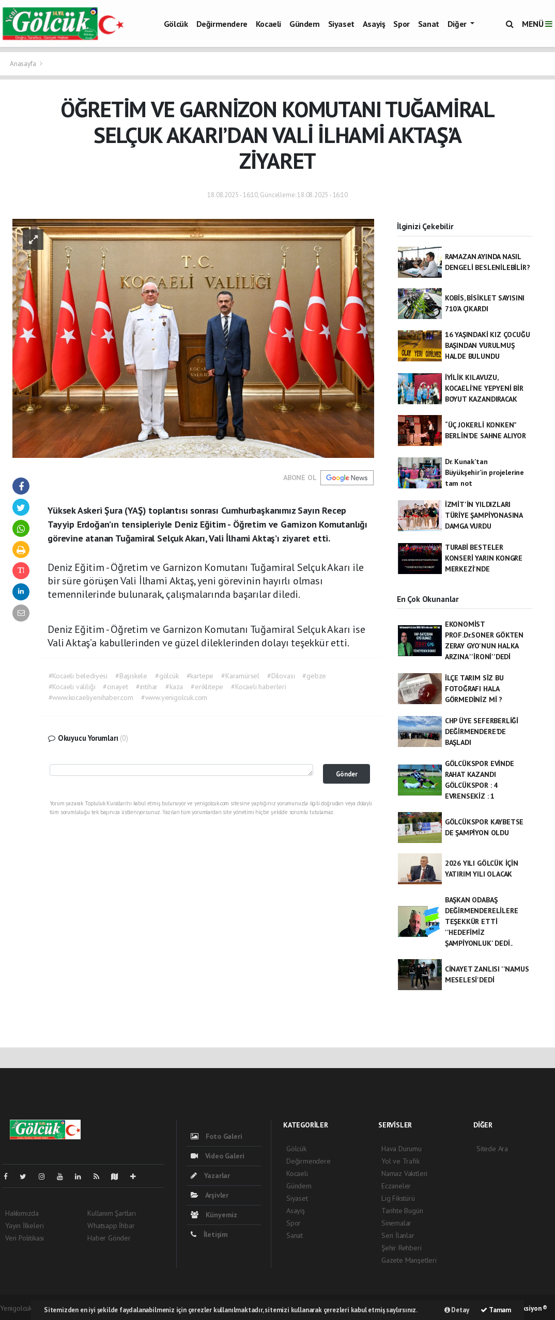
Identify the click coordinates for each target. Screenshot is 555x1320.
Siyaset (341, 24)
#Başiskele (131, 675)
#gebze (314, 675)
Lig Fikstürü (398, 1198)
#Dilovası (281, 675)
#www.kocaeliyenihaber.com (91, 697)
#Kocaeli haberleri (258, 686)
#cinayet (115, 686)
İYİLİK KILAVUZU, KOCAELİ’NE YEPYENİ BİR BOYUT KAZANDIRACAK (484, 388)
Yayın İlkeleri (24, 1225)
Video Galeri (217, 1155)
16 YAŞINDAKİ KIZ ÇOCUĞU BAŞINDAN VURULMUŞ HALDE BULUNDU (487, 345)
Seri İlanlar (397, 1235)
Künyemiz (214, 1214)
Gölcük (176, 24)
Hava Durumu (401, 1148)
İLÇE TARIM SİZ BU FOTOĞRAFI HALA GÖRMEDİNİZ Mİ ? (474, 688)
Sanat (428, 24)
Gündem (304, 24)
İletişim (209, 1234)
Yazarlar (210, 1175)
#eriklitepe (207, 686)
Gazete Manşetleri (409, 1260)
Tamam (496, 1310)
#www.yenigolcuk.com (174, 697)
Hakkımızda (22, 1213)
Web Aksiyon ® (526, 1308)
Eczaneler (396, 1185)
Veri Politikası (24, 1238)
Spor (401, 24)
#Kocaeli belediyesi (78, 675)
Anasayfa (23, 63)
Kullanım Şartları (111, 1213)
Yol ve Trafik (400, 1161)
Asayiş (374, 24)
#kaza (174, 686)
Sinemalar (396, 1223)
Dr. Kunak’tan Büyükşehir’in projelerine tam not (484, 472)
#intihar (147, 686)
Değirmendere (222, 24)
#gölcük (167, 675)
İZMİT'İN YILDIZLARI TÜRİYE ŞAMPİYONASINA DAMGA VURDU (483, 515)
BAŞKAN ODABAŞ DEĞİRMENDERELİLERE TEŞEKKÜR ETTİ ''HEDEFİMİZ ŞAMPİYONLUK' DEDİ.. (481, 921)
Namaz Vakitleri (404, 1173)
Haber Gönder (109, 1238)
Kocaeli (268, 24)
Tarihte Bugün (402, 1210)
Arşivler (209, 1195)
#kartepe (200, 675)
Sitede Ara (492, 1148)
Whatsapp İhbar (110, 1225)
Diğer (458, 24)
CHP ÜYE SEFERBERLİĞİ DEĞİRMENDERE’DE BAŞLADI (481, 731)
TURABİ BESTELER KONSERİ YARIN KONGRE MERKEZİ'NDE (483, 558)
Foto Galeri (216, 1136)
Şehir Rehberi (401, 1247)
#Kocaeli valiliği (72, 686)
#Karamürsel (240, 675)
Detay (456, 1310)
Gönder (347, 774)
